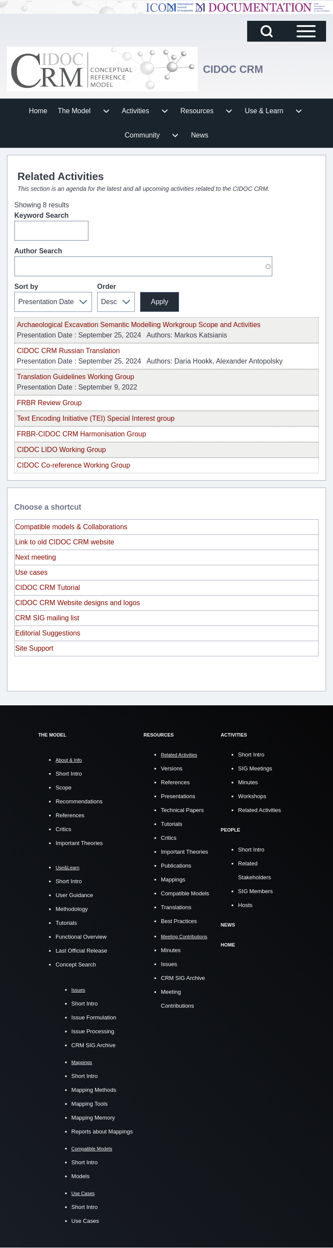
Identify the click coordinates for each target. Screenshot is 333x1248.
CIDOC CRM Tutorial (47, 587)
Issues (169, 963)
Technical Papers (182, 809)
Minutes (171, 950)
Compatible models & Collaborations (71, 527)
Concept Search (76, 964)
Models (81, 1176)
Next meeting (35, 557)
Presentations (178, 796)
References (70, 815)
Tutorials (66, 923)
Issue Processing (93, 1031)
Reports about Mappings (102, 1131)
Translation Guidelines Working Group (75, 376)
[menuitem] (38, 111)
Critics (63, 829)
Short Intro (69, 773)
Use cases (31, 572)
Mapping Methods (94, 1090)
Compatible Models (185, 893)
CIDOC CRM (233, 69)
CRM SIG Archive (94, 1045)
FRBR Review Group (49, 402)
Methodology (72, 909)
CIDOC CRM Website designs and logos (78, 602)
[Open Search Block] (266, 31)
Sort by (26, 286)
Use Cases (85, 1221)
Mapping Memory (93, 1117)
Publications (176, 865)
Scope (64, 787)
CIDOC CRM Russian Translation (68, 350)
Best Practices (179, 920)
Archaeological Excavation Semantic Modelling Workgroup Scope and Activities (139, 324)
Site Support (34, 648)
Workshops (252, 796)
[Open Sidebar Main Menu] (306, 31)
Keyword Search (41, 215)
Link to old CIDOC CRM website (64, 542)
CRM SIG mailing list (47, 618)
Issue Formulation (94, 1017)
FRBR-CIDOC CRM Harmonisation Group (81, 434)
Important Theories (79, 843)
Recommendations (79, 801)
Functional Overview (81, 937)
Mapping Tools (90, 1104)
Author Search (38, 251)
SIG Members (255, 890)
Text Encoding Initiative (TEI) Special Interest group (96, 418)
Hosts (245, 904)
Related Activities (259, 809)
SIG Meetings (255, 768)
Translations (176, 907)
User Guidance (74, 895)
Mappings (173, 879)
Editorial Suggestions (47, 633)
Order (106, 286)
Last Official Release (81, 950)
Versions (172, 768)
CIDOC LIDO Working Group (61, 449)
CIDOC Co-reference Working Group (73, 465)
